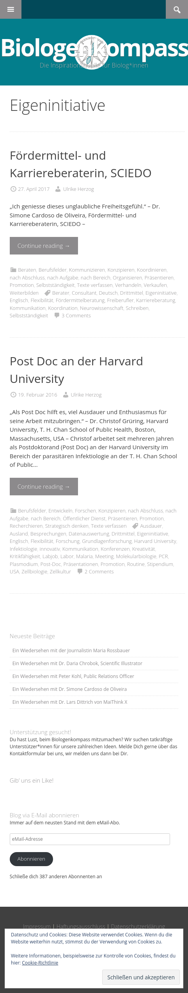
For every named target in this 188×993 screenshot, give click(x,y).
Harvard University (155, 541)
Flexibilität (41, 300)
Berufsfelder (53, 269)
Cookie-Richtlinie (40, 962)
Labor (67, 556)
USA (14, 571)
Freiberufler (120, 300)
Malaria (84, 556)
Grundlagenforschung (107, 541)
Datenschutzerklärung (138, 926)
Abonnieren (31, 858)
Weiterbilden (24, 292)
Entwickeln (60, 510)
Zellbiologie (34, 571)
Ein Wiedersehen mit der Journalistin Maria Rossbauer (71, 650)
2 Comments (99, 571)
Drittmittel (131, 292)
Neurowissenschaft (101, 307)
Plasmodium (24, 564)
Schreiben (137, 307)
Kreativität (143, 548)
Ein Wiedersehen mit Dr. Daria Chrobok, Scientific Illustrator (77, 663)
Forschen (85, 510)
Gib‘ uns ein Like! (31, 780)
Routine (136, 564)
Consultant (84, 292)
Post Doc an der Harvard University (76, 369)
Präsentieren (159, 277)
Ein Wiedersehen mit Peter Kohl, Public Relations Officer (73, 676)
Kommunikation (28, 307)
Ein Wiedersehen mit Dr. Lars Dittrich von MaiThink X (69, 702)
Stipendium (160, 564)
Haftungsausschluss (81, 926)
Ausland (19, 533)
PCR (163, 556)
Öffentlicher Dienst (84, 518)
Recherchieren (26, 525)
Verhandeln (128, 284)
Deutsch (108, 292)
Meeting (104, 556)
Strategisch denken (67, 525)
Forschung (68, 541)
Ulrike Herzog (78, 188)
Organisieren (127, 277)
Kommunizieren (87, 269)
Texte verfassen (95, 284)
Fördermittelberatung (80, 300)
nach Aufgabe (62, 277)
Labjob (50, 556)
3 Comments (76, 315)
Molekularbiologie (136, 556)
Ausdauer (151, 525)
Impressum (37, 926)
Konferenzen (115, 548)
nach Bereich (95, 277)
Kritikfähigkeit (25, 556)
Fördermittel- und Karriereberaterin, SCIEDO (81, 164)
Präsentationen (80, 564)
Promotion (22, 284)
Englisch (19, 300)
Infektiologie (23, 548)
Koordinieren (152, 269)
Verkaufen (155, 284)
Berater (60, 292)
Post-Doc (50, 564)
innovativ (50, 548)
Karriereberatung (155, 300)
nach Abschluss (27, 277)
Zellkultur (60, 571)
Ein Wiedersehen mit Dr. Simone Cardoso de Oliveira (69, 689)
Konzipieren (120, 269)
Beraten (27, 269)
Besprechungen (48, 533)
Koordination (63, 307)
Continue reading (44, 245)
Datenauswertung (89, 533)
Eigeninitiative (161, 292)
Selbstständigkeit (55, 284)
